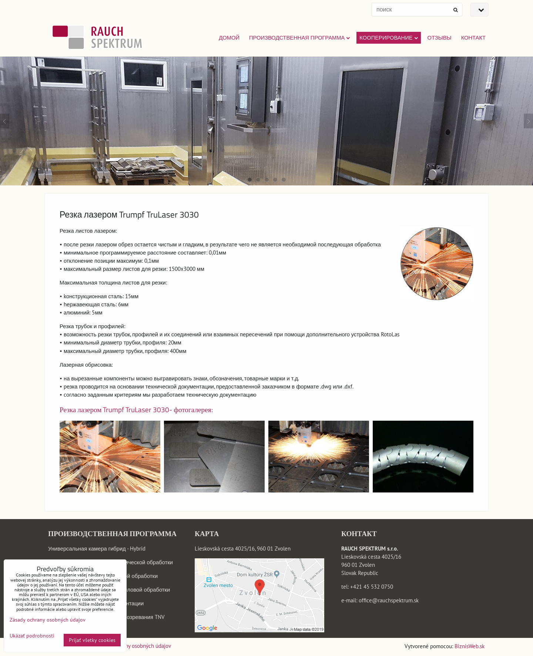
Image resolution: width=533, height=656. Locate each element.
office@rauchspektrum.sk (389, 600)
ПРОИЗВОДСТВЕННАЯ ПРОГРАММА (299, 37)
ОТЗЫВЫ (440, 37)
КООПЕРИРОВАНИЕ (388, 37)
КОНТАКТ (473, 37)
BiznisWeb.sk (470, 646)
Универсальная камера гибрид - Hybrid (96, 548)
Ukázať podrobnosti (32, 636)
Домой (229, 37)
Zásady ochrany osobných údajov (133, 645)
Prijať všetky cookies (92, 640)
